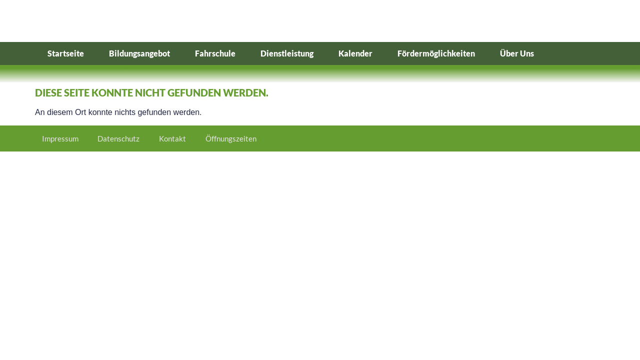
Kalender (355, 53)
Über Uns (517, 53)
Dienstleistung (287, 53)
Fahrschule (215, 53)
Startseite (66, 53)
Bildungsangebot (139, 53)
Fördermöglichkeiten (436, 53)
